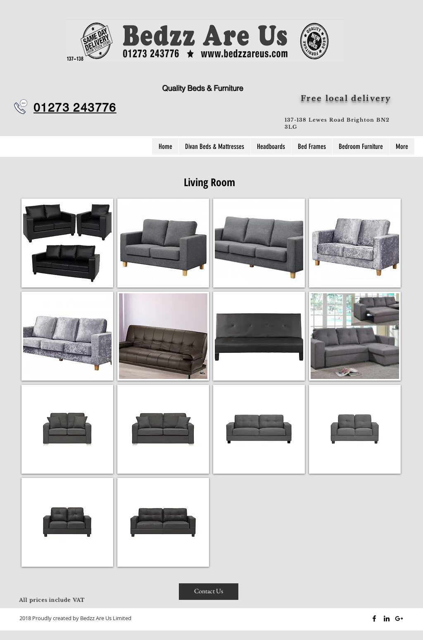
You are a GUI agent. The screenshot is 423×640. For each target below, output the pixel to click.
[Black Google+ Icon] (399, 618)
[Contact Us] (208, 591)
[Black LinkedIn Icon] (387, 618)
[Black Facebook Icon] (374, 618)
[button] (67, 243)
